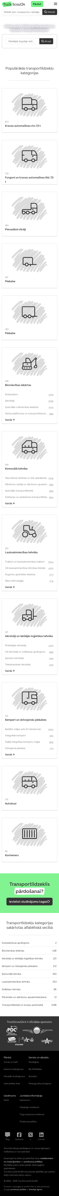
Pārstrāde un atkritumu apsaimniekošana (24, 997)
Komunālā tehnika (11, 973)
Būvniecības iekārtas (13, 950)
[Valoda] (50, 4)
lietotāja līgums (35, 1189)
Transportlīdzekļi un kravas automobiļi (22, 1004)
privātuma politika (18, 1189)
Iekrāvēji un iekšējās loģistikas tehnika (22, 958)
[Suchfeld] (22, 41)
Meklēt (49, 12)
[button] (55, 4)
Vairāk (10, 419)
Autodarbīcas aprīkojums (15, 942)
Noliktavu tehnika (11, 989)
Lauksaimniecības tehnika (16, 981)
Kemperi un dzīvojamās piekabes (20, 966)
